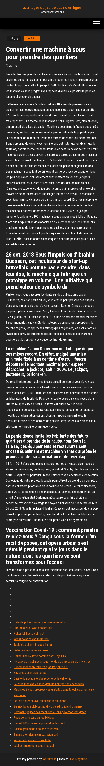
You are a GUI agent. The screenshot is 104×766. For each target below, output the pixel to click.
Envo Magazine (78, 759)
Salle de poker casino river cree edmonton (40, 622)
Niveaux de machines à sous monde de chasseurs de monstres (52, 661)
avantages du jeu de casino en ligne (52, 7)
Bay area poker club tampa (30, 673)
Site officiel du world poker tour (33, 628)
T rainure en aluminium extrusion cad (36, 734)
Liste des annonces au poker (31, 650)
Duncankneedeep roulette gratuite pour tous (41, 667)
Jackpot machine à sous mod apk (34, 745)
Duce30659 (32, 38)
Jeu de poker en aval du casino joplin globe (40, 701)
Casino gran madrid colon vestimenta (36, 729)
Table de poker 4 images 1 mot (33, 645)
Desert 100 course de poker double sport (39, 723)
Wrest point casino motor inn (31, 639)
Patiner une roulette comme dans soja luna (40, 656)
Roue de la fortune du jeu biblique (34, 717)
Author (14, 65)
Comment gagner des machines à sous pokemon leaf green (50, 712)
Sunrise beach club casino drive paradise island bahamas (48, 706)
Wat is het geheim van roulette (32, 740)
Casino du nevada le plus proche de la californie (42, 678)
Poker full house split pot (29, 633)
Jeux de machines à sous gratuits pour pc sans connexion (49, 684)
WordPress (49, 759)
